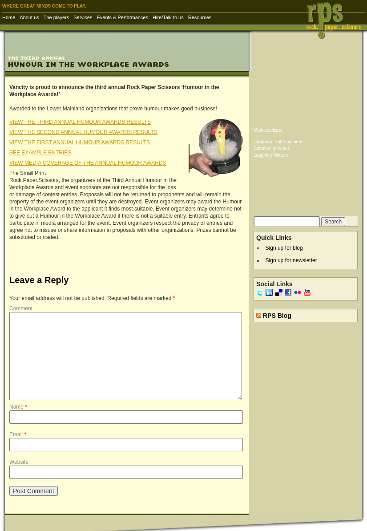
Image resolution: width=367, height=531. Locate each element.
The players (56, 17)
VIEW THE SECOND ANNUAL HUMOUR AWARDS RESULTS (83, 132)
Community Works (272, 148)
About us (29, 17)
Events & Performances (122, 17)
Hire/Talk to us (168, 17)
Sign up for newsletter (291, 260)
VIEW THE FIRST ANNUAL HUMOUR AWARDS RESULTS (79, 142)
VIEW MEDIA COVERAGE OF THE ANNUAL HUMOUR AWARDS (87, 163)
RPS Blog (277, 315)
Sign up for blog (284, 248)
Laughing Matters (271, 155)
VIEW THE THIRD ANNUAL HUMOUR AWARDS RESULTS (80, 122)
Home (8, 17)
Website (18, 462)
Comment (20, 308)
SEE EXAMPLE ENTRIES (40, 153)
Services (82, 17)
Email (17, 434)
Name (18, 407)
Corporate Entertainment (278, 141)
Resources (200, 17)
